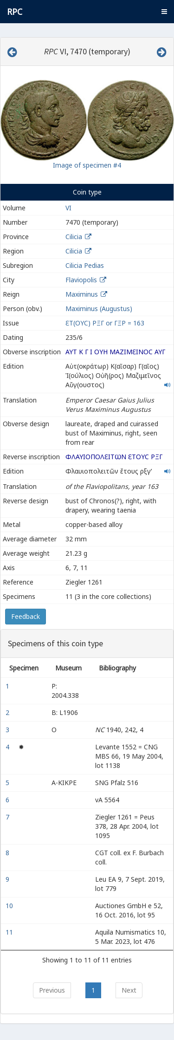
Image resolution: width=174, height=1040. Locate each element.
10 (10, 905)
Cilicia (73, 236)
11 (10, 932)
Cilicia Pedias (84, 265)
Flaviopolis (81, 279)
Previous (52, 990)
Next (129, 990)
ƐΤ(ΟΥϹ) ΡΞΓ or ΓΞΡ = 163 (104, 322)
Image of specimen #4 (87, 165)
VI (68, 207)
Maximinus (81, 294)
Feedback (25, 616)
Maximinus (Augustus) (98, 308)
